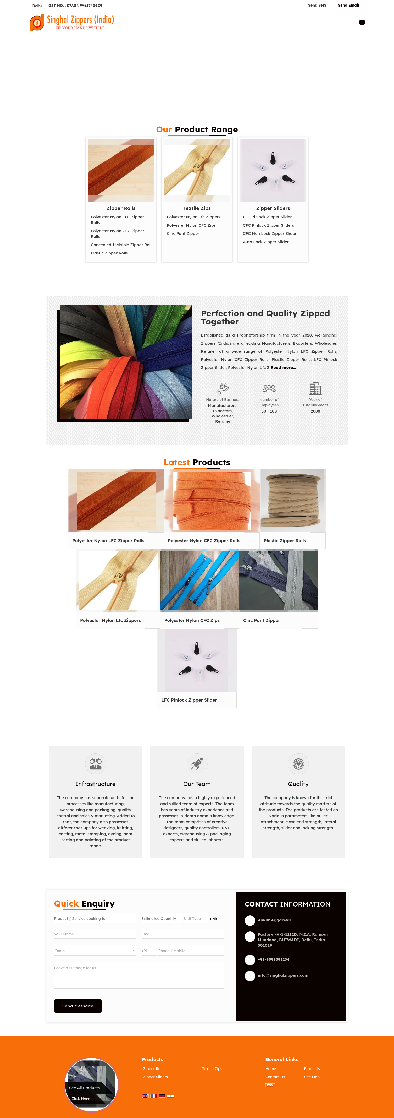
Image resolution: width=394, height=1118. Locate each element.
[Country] (95, 950)
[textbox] (196, 918)
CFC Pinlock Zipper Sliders (268, 225)
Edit (213, 919)
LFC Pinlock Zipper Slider (267, 216)
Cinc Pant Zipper (183, 233)
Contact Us (275, 1076)
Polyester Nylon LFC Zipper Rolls (117, 219)
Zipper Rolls (121, 208)
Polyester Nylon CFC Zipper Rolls (117, 233)
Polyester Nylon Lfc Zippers (193, 216)
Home (270, 1068)
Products (152, 1059)
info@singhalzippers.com (283, 975)
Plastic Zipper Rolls (109, 253)
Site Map (312, 1076)
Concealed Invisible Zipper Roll (121, 244)
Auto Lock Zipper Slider (266, 241)
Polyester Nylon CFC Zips (191, 225)
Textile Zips (197, 208)
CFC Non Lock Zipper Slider (270, 233)
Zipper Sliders (273, 208)
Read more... (283, 367)
